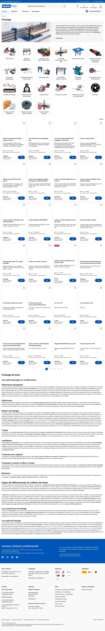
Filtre (101, 119)
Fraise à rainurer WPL (87, 138)
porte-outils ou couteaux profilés (52, 526)
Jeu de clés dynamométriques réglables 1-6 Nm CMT (64, 139)
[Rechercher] (46, 6)
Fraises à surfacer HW (87, 343)
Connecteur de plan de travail (12, 303)
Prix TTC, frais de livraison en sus (7, 158)
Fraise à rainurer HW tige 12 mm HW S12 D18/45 (90, 180)
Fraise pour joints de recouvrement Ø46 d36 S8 (37, 304)
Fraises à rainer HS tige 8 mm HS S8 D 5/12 (64, 221)
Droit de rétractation (60, 601)
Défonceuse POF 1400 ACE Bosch (12, 180)
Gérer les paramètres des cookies (70, 555)
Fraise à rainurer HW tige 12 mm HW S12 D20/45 (13, 221)
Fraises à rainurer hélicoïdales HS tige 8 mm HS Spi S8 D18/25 (14, 344)
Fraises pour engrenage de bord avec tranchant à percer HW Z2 (90, 262)
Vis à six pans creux (86, 303)
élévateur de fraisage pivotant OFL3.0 (39, 420)
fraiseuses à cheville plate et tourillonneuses (37, 528)
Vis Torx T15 (58, 303)
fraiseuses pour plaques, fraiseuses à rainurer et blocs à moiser (76, 528)
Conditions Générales (17, 619)
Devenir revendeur (87, 589)
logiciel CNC (60, 425)
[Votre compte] (84, 6)
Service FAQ (58, 603)
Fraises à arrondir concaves (38, 261)
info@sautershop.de (99, 1)
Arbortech (43, 532)
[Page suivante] (61, 369)
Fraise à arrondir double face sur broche (65, 180)
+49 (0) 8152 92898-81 (8, 600)
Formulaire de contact (61, 599)
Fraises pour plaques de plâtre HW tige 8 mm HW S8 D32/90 (38, 180)
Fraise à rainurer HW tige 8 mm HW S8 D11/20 (64, 261)
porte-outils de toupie (67, 436)
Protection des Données (30, 619)
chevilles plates (74, 512)
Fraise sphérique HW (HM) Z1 (38, 220)
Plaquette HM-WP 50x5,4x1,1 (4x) (65, 343)
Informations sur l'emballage (62, 592)
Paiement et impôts (60, 596)
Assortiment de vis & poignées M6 (38, 139)
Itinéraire (32, 599)
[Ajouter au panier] (21, 157)
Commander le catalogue (36, 578)
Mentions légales (6, 619)
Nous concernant (59, 606)
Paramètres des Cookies (43, 619)
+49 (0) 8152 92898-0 (84, 1)
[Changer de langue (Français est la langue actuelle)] (77, 6)
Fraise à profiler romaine (88, 220)
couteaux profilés (85, 436)
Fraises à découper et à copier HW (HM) (13, 262)
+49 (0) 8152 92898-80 (8, 592)
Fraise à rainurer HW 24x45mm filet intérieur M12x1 (39, 344)
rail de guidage (13, 512)
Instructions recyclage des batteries (64, 589)
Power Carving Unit (8, 475)
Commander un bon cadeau (10, 576)
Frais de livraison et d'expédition (64, 594)
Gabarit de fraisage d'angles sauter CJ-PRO (12, 139)
